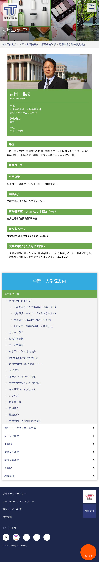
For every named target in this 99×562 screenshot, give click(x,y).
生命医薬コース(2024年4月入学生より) (35, 307)
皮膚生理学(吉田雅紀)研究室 (22, 218)
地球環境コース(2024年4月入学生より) (35, 313)
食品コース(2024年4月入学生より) (32, 319)
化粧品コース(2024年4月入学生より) (33, 326)
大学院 (8, 468)
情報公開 (90, 510)
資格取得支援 (16, 338)
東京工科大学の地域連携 (22, 351)
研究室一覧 (15, 401)
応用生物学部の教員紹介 (72, 44)
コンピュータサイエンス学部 (20, 428)
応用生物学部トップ (20, 300)
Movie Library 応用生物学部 (24, 357)
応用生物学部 (48, 44)
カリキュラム (16, 332)
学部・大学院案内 (28, 44)
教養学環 (9, 476)
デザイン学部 (11, 452)
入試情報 (14, 370)
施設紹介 (14, 414)
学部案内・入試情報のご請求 (24, 421)
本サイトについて (12, 509)
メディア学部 (11, 436)
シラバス (14, 395)
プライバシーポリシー (15, 493)
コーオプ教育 (16, 345)
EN (14, 528)
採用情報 (7, 516)
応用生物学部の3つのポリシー (25, 364)
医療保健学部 (11, 460)
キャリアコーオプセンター (23, 389)
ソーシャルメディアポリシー (18, 501)
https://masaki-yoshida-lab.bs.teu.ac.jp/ (27, 235)
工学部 (8, 444)
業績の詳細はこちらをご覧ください (26, 201)
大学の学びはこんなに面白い (24, 383)
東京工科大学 (9, 44)
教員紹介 (14, 408)
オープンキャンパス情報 (22, 376)
